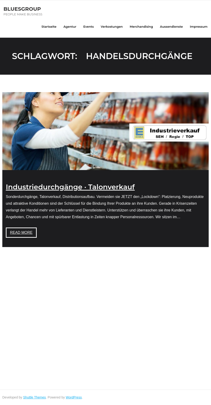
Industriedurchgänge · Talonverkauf (70, 187)
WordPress (74, 397)
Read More (21, 232)
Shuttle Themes (34, 397)
